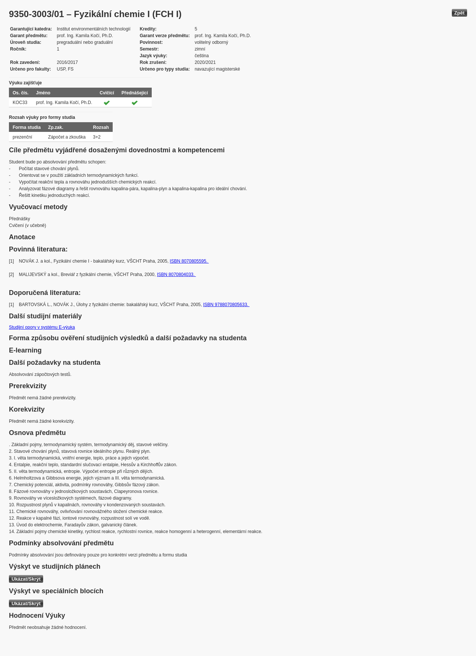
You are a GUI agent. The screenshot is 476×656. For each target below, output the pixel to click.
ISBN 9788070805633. (226, 304)
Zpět (459, 13)
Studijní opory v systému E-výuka (42, 327)
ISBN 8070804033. (176, 274)
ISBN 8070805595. (189, 261)
